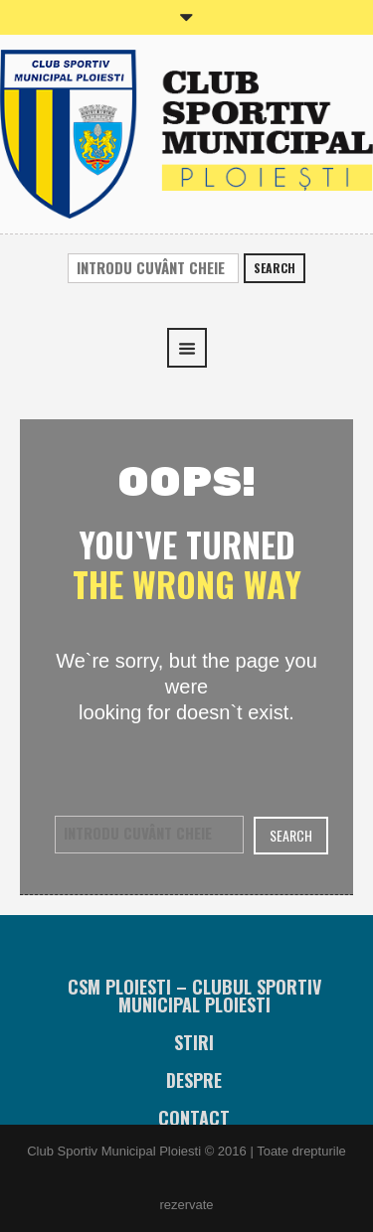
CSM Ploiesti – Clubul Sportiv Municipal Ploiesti (194, 995)
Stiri (194, 1042)
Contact (194, 1118)
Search (274, 267)
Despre (194, 1080)
